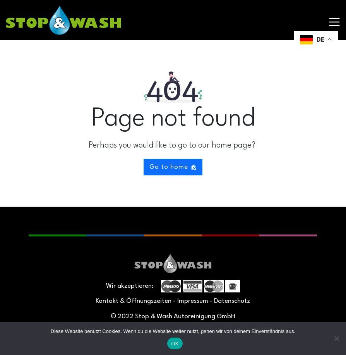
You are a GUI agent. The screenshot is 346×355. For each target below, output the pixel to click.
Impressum (192, 301)
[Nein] (336, 338)
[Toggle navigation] (334, 22)
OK (174, 344)
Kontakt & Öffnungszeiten (133, 301)
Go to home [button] (173, 167)
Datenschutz (232, 301)
